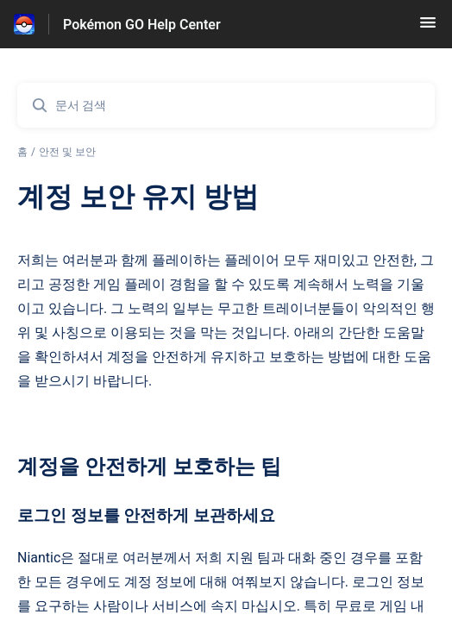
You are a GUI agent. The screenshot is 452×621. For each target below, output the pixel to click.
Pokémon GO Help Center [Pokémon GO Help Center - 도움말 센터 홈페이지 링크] (142, 24)
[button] (427, 28)
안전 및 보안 (67, 152)
